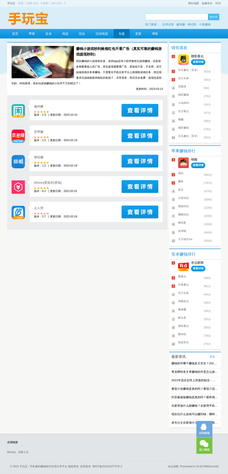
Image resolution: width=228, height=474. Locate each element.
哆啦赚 (38, 157)
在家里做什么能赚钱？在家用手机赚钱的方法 (194, 405)
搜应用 (214, 17)
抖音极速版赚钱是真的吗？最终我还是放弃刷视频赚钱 (194, 397)
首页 (15, 33)
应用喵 (182, 231)
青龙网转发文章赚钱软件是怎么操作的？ (194, 371)
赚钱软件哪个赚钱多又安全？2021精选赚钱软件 (194, 363)
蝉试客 (192, 24)
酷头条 (182, 317)
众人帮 (38, 208)
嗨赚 (180, 119)
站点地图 (173, 466)
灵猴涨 (182, 86)
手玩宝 (11, 3)
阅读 (65, 33)
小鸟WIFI (183, 103)
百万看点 (183, 111)
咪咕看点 (183, 326)
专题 (121, 33)
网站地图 (193, 3)
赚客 (180, 181)
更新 (138, 33)
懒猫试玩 (183, 214)
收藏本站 (207, 3)
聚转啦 (182, 334)
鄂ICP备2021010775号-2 (107, 466)
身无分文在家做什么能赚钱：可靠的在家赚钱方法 (194, 422)
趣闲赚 (180, 24)
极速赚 (182, 309)
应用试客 (168, 24)
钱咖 (194, 159)
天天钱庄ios (185, 239)
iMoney (11, 452)
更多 (212, 356)
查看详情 (198, 62)
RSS (218, 3)
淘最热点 (183, 301)
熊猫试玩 (183, 206)
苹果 (32, 33)
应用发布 (85, 466)
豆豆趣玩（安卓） (189, 70)
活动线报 (102, 33)
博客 (155, 33)
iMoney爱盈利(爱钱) (48, 182)
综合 (82, 33)
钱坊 (180, 173)
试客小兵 (23, 452)
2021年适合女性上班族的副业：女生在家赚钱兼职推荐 (194, 380)
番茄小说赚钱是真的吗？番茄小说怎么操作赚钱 (194, 388)
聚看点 (182, 276)
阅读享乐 (183, 342)
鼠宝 (180, 189)
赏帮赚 (38, 132)
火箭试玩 (183, 198)
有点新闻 (197, 262)
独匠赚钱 (183, 94)
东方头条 (183, 78)
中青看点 (183, 284)
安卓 (48, 33)
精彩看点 (197, 56)
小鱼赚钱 (205, 24)
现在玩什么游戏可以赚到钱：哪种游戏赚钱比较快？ (194, 414)
